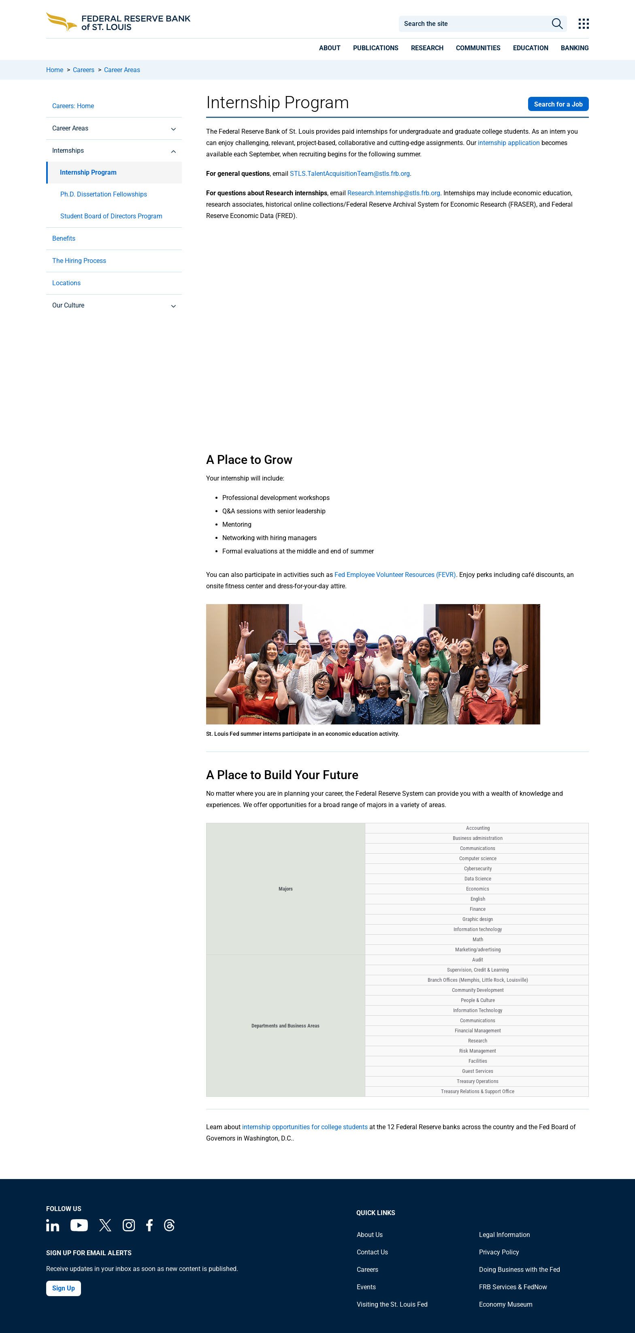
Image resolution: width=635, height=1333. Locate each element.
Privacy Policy (499, 1252)
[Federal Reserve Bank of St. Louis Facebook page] (149, 1229)
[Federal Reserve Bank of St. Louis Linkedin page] (52, 1229)
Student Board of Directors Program (111, 216)
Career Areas (122, 70)
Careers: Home (73, 106)
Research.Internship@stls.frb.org (393, 193)
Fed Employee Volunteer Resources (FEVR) (395, 575)
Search (557, 24)
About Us (370, 1235)
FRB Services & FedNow (513, 1287)
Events (366, 1287)
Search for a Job (558, 104)
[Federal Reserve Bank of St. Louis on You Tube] (79, 1229)
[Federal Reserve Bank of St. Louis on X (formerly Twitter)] (105, 1229)
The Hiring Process (79, 261)
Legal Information (504, 1235)
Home (54, 70)
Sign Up (63, 1288)
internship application (509, 143)
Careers (83, 70)
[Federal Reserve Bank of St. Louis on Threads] (169, 1229)
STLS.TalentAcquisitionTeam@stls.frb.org (350, 173)
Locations (66, 283)
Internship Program (88, 172)
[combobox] (473, 24)
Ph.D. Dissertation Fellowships (103, 194)
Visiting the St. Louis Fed (392, 1304)
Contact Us (372, 1252)
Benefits (63, 238)
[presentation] (330, 49)
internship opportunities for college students (305, 1127)
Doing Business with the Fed (519, 1269)
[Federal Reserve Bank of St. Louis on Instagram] (129, 1229)
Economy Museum (506, 1304)
